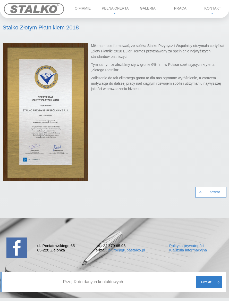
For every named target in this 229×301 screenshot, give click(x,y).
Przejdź (206, 282)
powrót (215, 192)
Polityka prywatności (186, 245)
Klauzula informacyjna (188, 250)
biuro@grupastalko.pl (126, 250)
